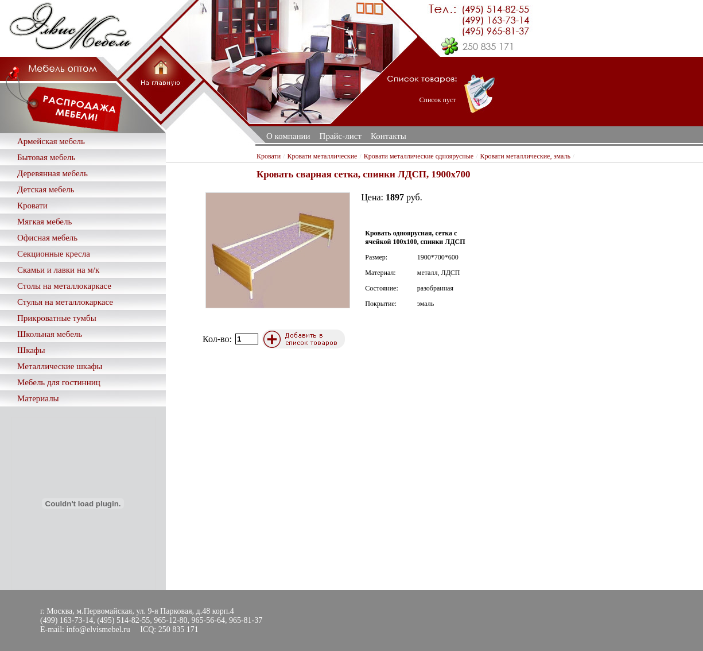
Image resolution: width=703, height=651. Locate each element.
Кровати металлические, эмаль (525, 156)
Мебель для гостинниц (58, 382)
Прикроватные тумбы (56, 318)
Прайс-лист (341, 136)
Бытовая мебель (46, 157)
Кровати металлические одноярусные (418, 156)
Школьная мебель (49, 334)
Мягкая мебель (44, 221)
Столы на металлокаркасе (64, 285)
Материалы (38, 398)
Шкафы (31, 350)
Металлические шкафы (59, 366)
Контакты (388, 136)
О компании (288, 136)
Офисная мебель (47, 237)
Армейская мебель (51, 141)
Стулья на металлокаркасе (65, 302)
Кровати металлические (323, 156)
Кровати (32, 205)
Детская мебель (45, 189)
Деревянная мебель (52, 173)
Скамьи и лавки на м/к (58, 269)
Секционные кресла (53, 253)
